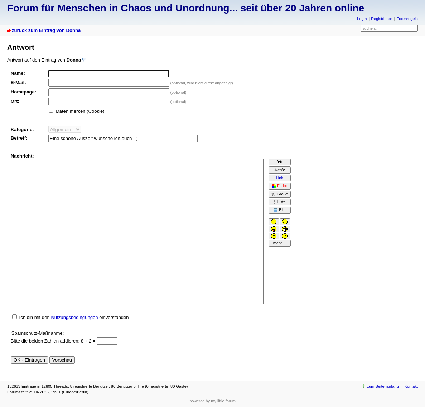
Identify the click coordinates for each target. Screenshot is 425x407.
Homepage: (23, 92)
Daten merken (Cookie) (80, 111)
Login (362, 18)
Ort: (15, 101)
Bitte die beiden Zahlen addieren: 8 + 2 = (54, 341)
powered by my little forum (212, 401)
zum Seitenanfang (383, 386)
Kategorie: (22, 129)
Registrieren (381, 18)
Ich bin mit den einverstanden (74, 317)
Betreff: (19, 138)
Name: (18, 73)
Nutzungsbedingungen (74, 317)
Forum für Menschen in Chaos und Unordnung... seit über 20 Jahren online (185, 8)
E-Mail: (18, 82)
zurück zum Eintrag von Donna (46, 30)
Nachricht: (22, 156)
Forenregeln (407, 18)
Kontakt (411, 386)
